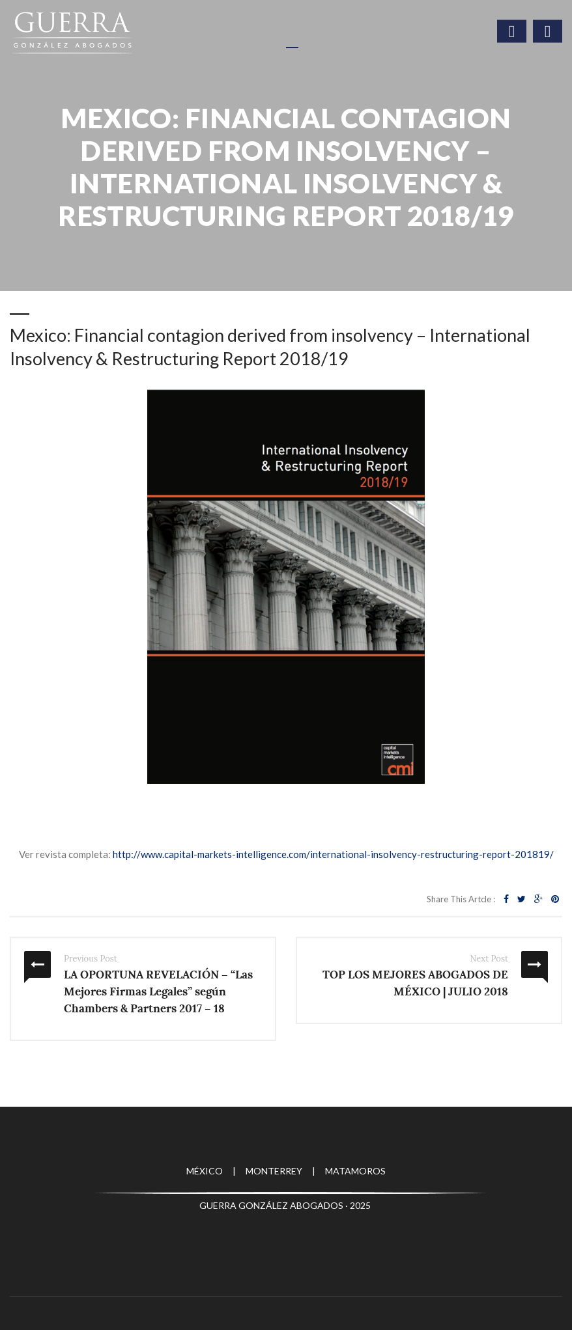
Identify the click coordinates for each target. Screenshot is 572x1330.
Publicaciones (86, 240)
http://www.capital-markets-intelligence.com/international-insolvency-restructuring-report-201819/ (333, 854)
